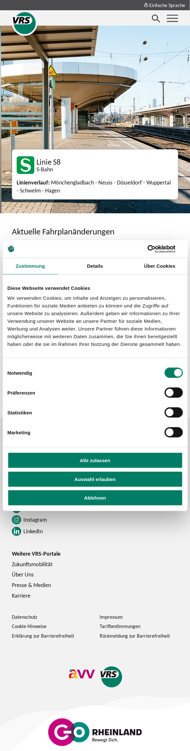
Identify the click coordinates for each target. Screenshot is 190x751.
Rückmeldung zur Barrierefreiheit (135, 636)
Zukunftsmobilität (32, 564)
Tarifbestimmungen (120, 626)
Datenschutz (24, 617)
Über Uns (23, 574)
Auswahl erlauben (94, 479)
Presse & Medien (31, 585)
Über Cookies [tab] (159, 266)
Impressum (111, 617)
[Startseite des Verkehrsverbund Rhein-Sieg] (24, 23)
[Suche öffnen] (156, 18)
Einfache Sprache (164, 5)
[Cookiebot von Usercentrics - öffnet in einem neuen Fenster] (155, 249)
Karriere (21, 595)
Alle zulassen (95, 460)
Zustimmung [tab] (30, 266)
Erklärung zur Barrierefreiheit (43, 636)
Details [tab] (95, 266)
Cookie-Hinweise (29, 626)
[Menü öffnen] (172, 18)
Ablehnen (95, 498)
